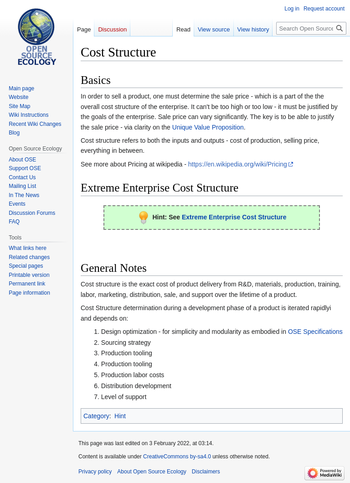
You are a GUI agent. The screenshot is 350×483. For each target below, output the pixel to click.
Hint (120, 416)
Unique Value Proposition (208, 127)
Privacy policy (95, 471)
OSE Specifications (315, 331)
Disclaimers (206, 471)
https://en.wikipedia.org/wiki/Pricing (237, 164)
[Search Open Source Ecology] (311, 28)
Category (96, 416)
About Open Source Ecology (151, 471)
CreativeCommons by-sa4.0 (177, 456)
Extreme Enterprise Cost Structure (234, 217)
